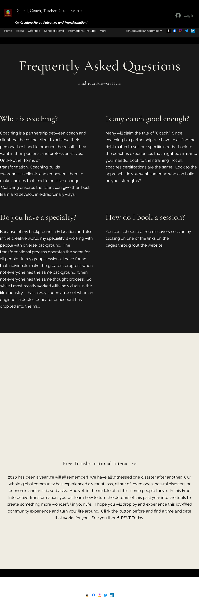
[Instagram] (181, 31)
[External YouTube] (99, 402)
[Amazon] (169, 31)
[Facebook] (175, 31)
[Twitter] (187, 31)
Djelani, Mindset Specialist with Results (100, 581)
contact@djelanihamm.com (144, 30)
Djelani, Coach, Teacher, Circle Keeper (48, 10)
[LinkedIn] (193, 31)
